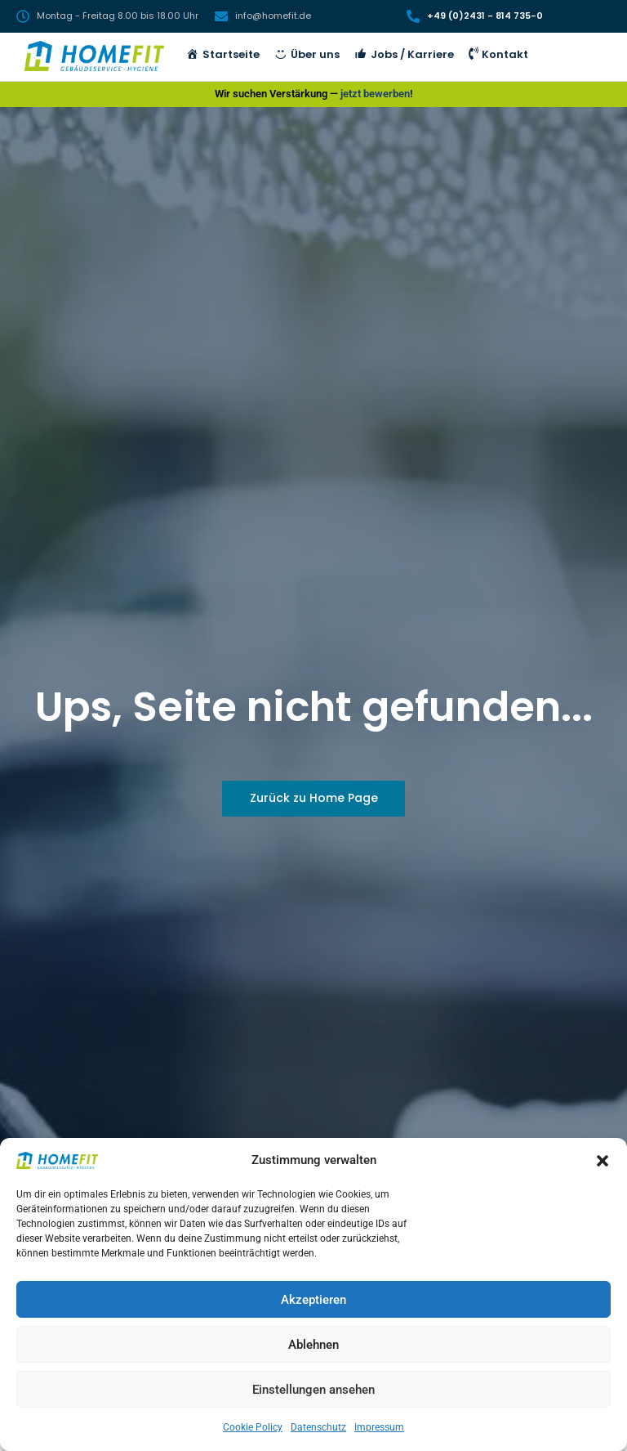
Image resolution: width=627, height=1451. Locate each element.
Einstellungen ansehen (313, 1389)
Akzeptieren (313, 1299)
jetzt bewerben (375, 93)
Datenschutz (318, 1427)
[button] (602, 1161)
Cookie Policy (252, 1427)
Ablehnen (313, 1344)
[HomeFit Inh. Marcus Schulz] (94, 56)
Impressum (379, 1427)
